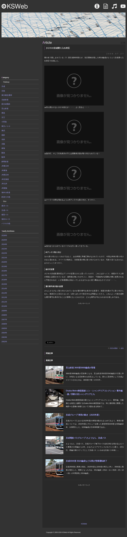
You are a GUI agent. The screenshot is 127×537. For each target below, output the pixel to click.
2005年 (4, 328)
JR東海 (4, 170)
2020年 (4, 262)
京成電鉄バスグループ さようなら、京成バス (86, 438)
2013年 (4, 293)
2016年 (4, 280)
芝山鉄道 (4, 108)
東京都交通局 (6, 95)
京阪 (3, 144)
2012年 (4, 297)
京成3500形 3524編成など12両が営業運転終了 (86, 461)
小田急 (4, 122)
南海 (3, 148)
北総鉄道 (4, 100)
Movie (123, 7)
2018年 (4, 271)
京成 (3, 86)
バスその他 (5, 223)
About (97, 7)
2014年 (4, 288)
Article (105, 7)
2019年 (4, 266)
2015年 (4, 284)
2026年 (4, 235)
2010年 (4, 306)
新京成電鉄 (114, 348)
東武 (3, 131)
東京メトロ (5, 126)
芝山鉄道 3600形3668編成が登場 (80, 368)
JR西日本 (5, 175)
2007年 (4, 320)
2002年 (4, 342)
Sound (114, 7)
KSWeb (14, 6)
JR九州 (4, 184)
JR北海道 (5, 179)
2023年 (4, 249)
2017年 (4, 275)
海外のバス (5, 219)
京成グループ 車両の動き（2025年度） (83, 415)
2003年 (4, 337)
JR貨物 (4, 188)
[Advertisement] (20, 56)
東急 (3, 113)
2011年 (4, 302)
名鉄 (3, 139)
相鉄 (3, 135)
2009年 (4, 311)
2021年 (4, 258)
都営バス (4, 215)
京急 (3, 91)
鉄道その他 (5, 197)
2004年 (4, 333)
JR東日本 (5, 166)
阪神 (3, 157)
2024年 (4, 244)
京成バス (4, 210)
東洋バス (4, 206)
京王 (3, 117)
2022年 (4, 253)
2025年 (4, 240)
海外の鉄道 (5, 192)
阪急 (3, 153)
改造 (122, 348)
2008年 (4, 315)
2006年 (4, 324)
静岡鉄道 (4, 162)
